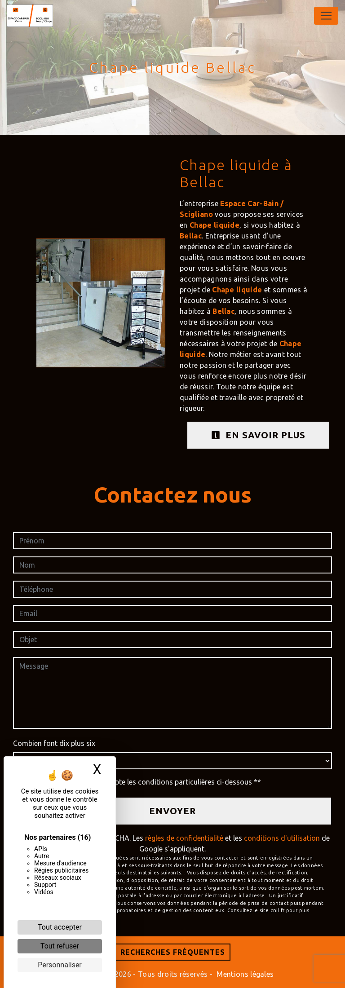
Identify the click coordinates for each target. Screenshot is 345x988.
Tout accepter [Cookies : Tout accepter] (60, 927)
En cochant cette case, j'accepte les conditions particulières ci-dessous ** (141, 782)
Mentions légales (244, 974)
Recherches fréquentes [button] (172, 952)
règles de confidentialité (184, 838)
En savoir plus (258, 435)
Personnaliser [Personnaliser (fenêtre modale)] (60, 965)
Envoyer (172, 811)
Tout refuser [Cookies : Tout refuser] (59, 946)
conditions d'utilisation (282, 838)
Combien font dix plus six (54, 743)
